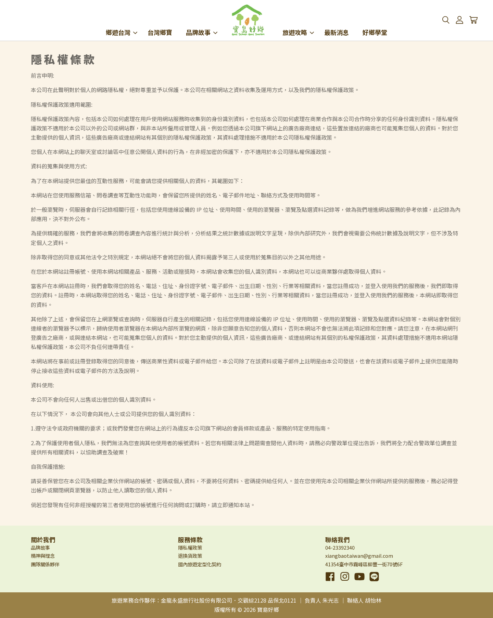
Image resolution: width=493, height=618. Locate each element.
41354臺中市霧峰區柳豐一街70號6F (364, 564)
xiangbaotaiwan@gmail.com (359, 555)
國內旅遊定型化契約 (199, 564)
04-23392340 (340, 547)
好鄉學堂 (375, 23)
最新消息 (336, 23)
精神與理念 (43, 555)
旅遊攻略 (298, 23)
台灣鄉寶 (160, 23)
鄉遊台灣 (121, 23)
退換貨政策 (190, 555)
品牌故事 (201, 23)
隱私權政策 (190, 547)
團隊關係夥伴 (45, 564)
